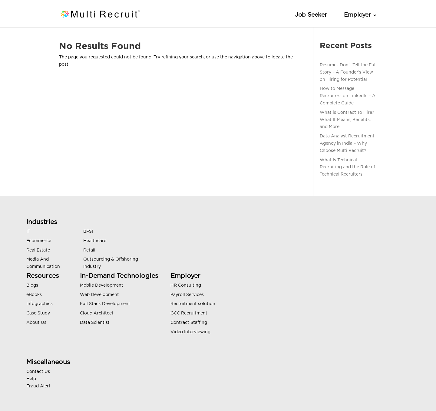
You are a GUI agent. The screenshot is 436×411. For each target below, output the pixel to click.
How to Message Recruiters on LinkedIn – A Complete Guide (347, 96)
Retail (89, 250)
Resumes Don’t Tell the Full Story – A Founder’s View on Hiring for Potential (348, 72)
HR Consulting (185, 285)
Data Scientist (95, 323)
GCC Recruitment (188, 313)
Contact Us (38, 372)
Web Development (99, 295)
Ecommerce (38, 241)
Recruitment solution (192, 304)
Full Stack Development (105, 304)
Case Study (38, 313)
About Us (36, 323)
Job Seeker (311, 15)
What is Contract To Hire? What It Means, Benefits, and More (347, 119)
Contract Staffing (188, 323)
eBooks (34, 295)
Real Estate (38, 250)
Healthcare (94, 241)
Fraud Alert (38, 386)
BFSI (88, 231)
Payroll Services (187, 295)
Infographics (39, 304)
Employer (357, 15)
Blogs (32, 285)
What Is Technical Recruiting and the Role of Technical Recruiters (347, 167)
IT (28, 231)
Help (31, 379)
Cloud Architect (97, 313)
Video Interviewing (190, 332)
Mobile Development (101, 285)
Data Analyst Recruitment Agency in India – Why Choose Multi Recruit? (347, 143)
